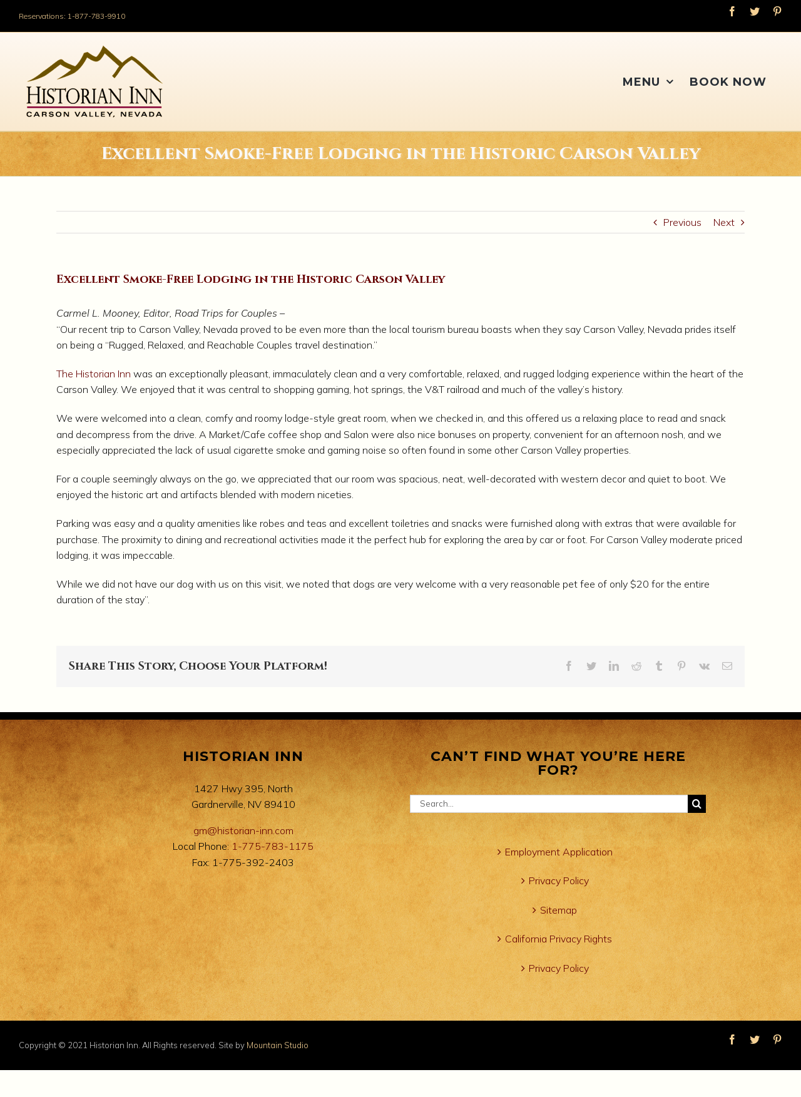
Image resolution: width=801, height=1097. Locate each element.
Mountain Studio (278, 1045)
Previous (682, 222)
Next (724, 222)
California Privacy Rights (558, 938)
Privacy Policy (559, 880)
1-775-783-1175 (273, 846)
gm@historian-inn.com (243, 830)
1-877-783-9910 (96, 16)
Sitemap (558, 910)
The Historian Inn (93, 373)
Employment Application (559, 851)
